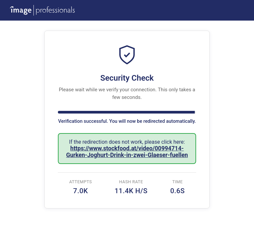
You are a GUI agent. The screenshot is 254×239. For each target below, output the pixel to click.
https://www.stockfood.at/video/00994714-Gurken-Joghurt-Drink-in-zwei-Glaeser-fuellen (127, 151)
